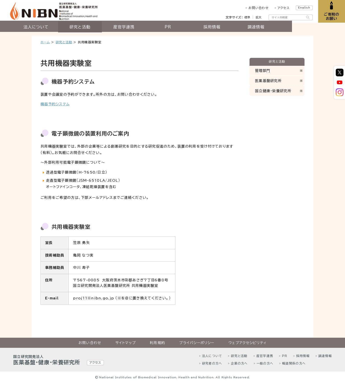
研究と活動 (106, 30)
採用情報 (238, 30)
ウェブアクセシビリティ (247, 343)
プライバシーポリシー (196, 343)
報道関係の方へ (294, 363)
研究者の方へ (212, 363)
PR (194, 30)
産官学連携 (150, 30)
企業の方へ (239, 363)
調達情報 (282, 30)
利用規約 (157, 343)
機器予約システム (55, 104)
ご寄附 (330, 17)
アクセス (281, 7)
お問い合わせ (256, 7)
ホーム (45, 42)
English (301, 7)
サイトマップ (125, 343)
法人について (62, 30)
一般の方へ (265, 363)
